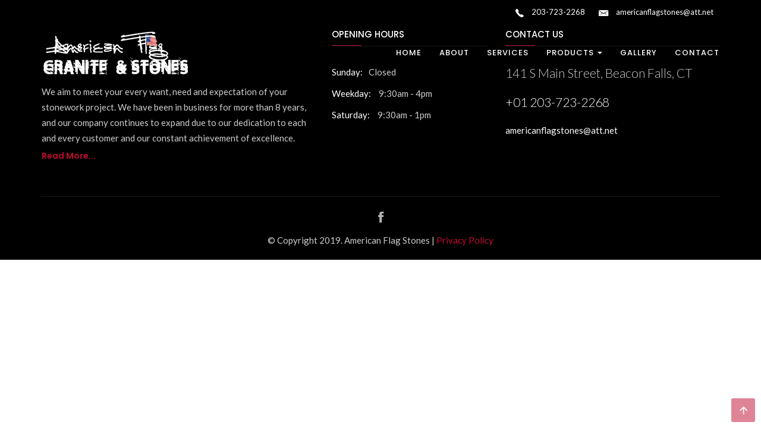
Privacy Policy (464, 240)
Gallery (638, 52)
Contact (697, 52)
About (454, 52)
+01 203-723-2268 (557, 102)
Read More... (69, 156)
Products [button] (574, 52)
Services (508, 52)
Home (409, 52)
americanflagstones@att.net (656, 13)
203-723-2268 (550, 13)
